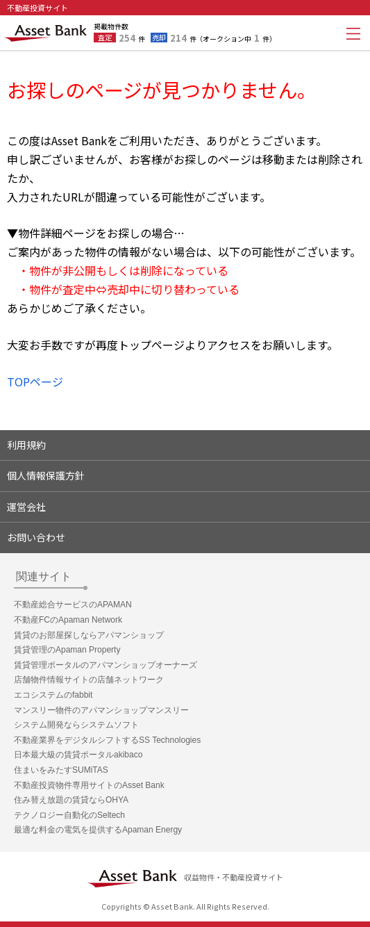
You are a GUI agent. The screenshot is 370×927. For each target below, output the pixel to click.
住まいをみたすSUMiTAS (61, 770)
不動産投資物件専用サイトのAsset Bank (89, 785)
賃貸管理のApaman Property (67, 650)
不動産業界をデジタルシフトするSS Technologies (107, 740)
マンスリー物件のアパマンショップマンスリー (101, 710)
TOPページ (35, 381)
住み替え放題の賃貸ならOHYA (71, 800)
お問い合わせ (36, 537)
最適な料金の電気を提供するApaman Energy (98, 830)
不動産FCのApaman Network (68, 620)
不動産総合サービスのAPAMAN (73, 604)
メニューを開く (353, 33)
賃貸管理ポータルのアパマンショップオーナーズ (105, 665)
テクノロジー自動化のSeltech (69, 815)
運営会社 (26, 507)
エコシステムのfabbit (53, 695)
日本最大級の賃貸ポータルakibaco (78, 755)
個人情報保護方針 (46, 475)
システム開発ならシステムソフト (76, 725)
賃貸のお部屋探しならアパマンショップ (89, 635)
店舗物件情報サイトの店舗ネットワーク (89, 679)
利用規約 (26, 445)
